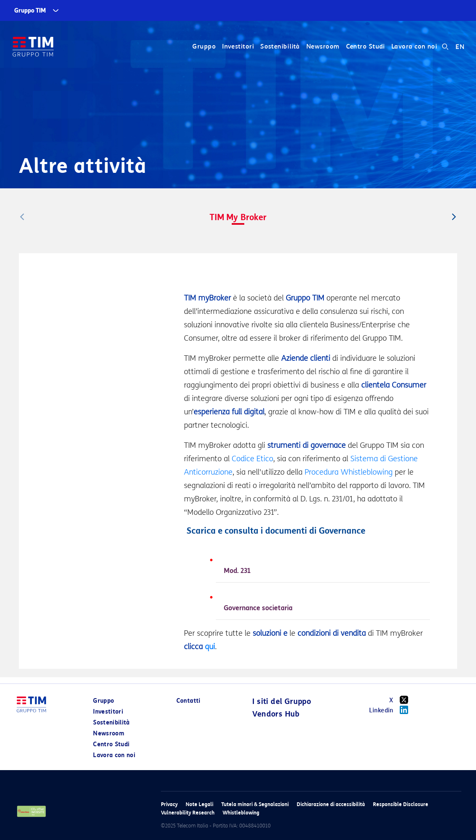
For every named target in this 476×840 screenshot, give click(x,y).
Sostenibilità (280, 47)
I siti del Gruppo (281, 701)
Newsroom (323, 47)
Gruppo (204, 47)
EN (459, 47)
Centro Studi (365, 47)
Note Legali (199, 804)
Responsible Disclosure (400, 804)
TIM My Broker (238, 217)
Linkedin (391, 710)
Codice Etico (252, 458)
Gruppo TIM (30, 10)
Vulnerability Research (188, 812)
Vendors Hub (275, 714)
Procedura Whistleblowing (349, 472)
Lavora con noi (414, 47)
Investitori (238, 47)
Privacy (169, 804)
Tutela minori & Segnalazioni (255, 804)
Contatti (188, 700)
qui (210, 646)
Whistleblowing (240, 812)
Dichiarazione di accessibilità (331, 804)
